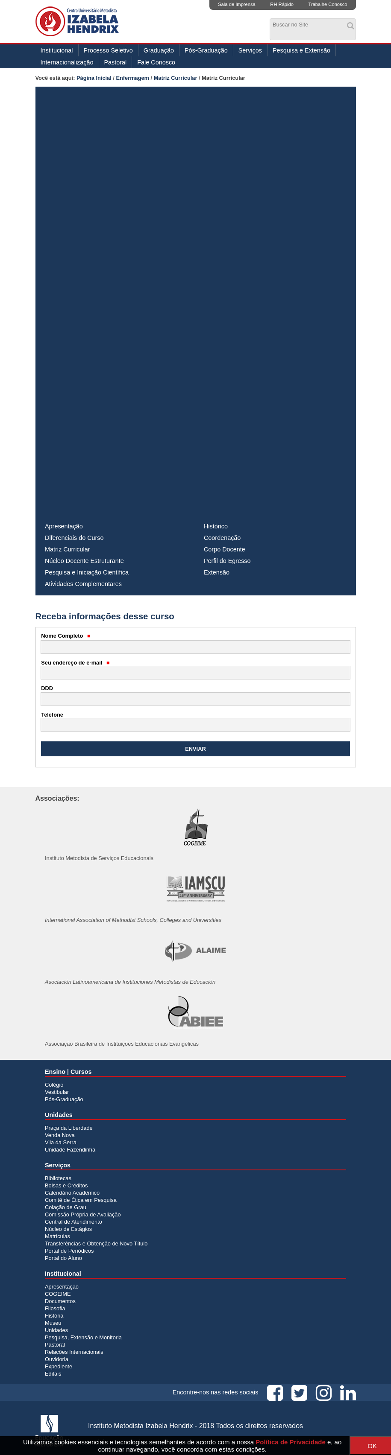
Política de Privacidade (290, 1442)
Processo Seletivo (108, 50)
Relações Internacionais (74, 1352)
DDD (47, 688)
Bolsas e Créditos (66, 1185)
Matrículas (57, 1236)
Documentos (60, 1301)
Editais (53, 1373)
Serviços (250, 50)
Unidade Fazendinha (70, 1149)
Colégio (54, 1085)
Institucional (57, 50)
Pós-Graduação (206, 50)
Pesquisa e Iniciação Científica (87, 572)
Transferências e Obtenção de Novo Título (96, 1243)
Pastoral (115, 62)
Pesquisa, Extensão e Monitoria (83, 1337)
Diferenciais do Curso (74, 537)
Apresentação (64, 526)
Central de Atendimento (73, 1222)
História (54, 1315)
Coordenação (222, 537)
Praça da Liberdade (69, 1128)
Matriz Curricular (175, 78)
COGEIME (58, 1294)
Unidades (56, 1330)
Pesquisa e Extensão (301, 50)
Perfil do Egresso (227, 560)
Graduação (159, 50)
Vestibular (57, 1092)
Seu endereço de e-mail (75, 662)
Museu (53, 1323)
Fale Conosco (156, 62)
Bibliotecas (58, 1178)
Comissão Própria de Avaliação (83, 1214)
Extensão (216, 572)
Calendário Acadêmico (72, 1193)
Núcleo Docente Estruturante (84, 560)
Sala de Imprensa (237, 4)
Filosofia (55, 1308)
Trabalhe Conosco (327, 4)
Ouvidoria (56, 1359)
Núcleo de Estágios (68, 1229)
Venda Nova (60, 1135)
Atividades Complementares (83, 583)
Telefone (52, 714)
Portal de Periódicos (69, 1251)
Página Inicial (94, 78)
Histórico (216, 526)
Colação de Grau (65, 1207)
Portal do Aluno (63, 1258)
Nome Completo (66, 636)
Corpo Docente (224, 549)
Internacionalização (67, 62)
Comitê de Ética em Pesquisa (81, 1200)
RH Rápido (282, 4)
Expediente (58, 1366)
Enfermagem (132, 78)
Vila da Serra (60, 1142)
